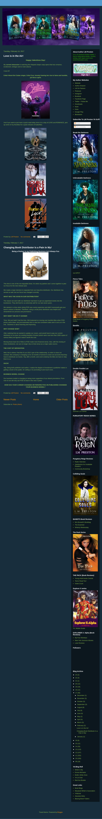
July (78, 710)
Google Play (79, 112)
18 (76, 690)
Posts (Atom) (17, 404)
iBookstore (78, 114)
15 (76, 743)
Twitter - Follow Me (81, 101)
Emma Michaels (80, 772)
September (81, 704)
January (80, 737)
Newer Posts (10, 399)
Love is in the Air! (13, 56)
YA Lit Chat (78, 777)
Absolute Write (80, 796)
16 (76, 740)
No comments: (26, 237)
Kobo (76, 109)
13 (76, 749)
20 (76, 684)
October (80, 701)
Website (77, 83)
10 (76, 758)
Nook (76, 107)
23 (76, 675)
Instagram (78, 94)
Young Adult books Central (84, 578)
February (80, 725)
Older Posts (62, 399)
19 (76, 687)
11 (76, 755)
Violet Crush (79, 583)
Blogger (60, 812)
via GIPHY (76, 273)
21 (76, 681)
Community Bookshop (82, 469)
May (79, 716)
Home (36, 399)
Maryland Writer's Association (85, 791)
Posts (77, 123)
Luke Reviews (79, 643)
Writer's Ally (79, 770)
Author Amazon (80, 86)
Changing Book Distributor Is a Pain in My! (28, 247)
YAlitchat (78, 793)
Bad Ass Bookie (80, 780)
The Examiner (79, 525)
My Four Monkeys (81, 638)
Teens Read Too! (80, 581)
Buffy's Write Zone (81, 775)
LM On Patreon (80, 88)
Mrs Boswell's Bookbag (83, 522)
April (79, 719)
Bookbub (78, 96)
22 (76, 678)
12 (76, 752)
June (79, 713)
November (81, 698)
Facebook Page (80, 99)
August (79, 707)
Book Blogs (79, 788)
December (81, 695)
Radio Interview (80, 462)
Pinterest (78, 91)
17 (76, 693)
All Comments (80, 127)
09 (76, 761)
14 (76, 746)
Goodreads (78, 104)
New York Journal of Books (84, 640)
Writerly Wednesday (82, 527)
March (79, 722)
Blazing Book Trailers (82, 799)
